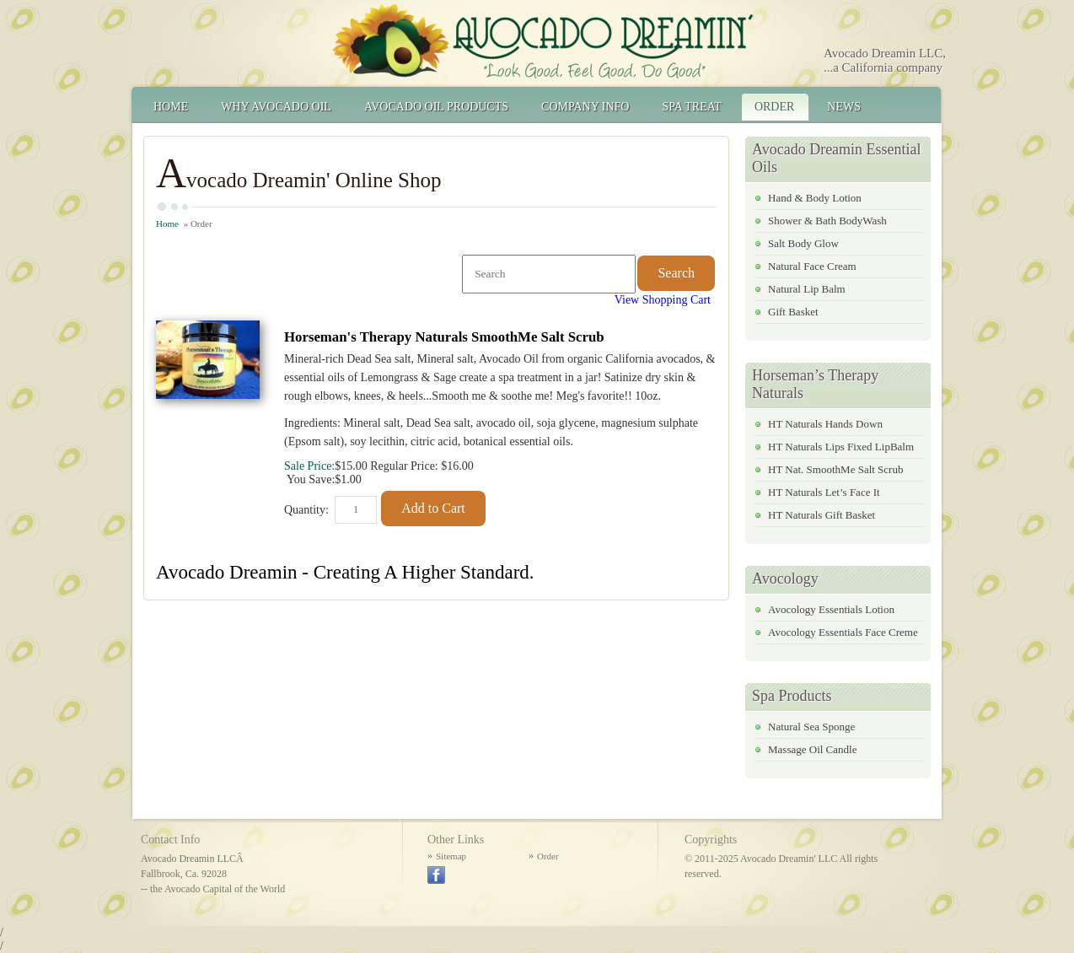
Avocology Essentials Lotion (831, 609)
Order (774, 106)
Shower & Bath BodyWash (827, 220)
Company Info (585, 106)
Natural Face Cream (812, 266)
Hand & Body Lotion (815, 197)
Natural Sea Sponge (811, 726)
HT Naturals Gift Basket (821, 515)
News (844, 106)
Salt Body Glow (803, 243)
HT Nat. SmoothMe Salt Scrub (835, 469)
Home (170, 106)
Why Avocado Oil (276, 106)
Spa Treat (691, 106)
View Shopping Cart (663, 299)
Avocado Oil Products (436, 106)
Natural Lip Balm (807, 289)
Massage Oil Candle (812, 749)
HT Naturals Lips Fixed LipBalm (841, 446)
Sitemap (451, 856)
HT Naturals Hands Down (825, 423)
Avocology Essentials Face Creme (843, 632)
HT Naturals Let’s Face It (824, 492)
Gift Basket (793, 311)
